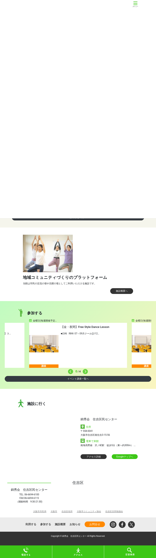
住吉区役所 (67, 511)
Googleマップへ (124, 456)
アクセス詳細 (93, 456)
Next (84, 370)
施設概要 (60, 524)
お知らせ (75, 524)
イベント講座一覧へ (78, 378)
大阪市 (54, 511)
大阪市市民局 (39, 511)
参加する (45, 524)
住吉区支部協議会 (114, 511)
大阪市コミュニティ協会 (89, 511)
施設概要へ (122, 291)
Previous (69, 370)
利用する (30, 524)
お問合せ (94, 524)
